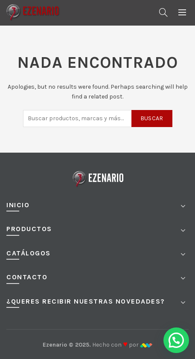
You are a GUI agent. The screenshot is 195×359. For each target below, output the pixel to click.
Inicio (17, 205)
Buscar (151, 118)
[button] (176, 340)
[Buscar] (163, 12)
